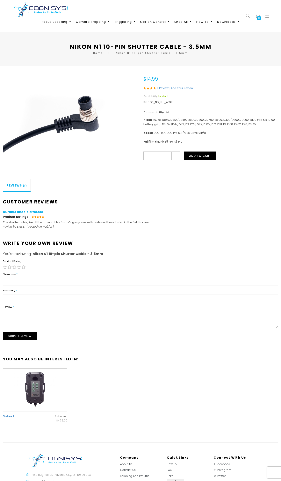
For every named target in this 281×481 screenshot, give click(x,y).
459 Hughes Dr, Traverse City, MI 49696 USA (61, 475)
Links (170, 476)
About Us (126, 464)
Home (98, 53)
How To (172, 464)
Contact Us (128, 470)
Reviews (17, 185)
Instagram (224, 470)
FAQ (169, 470)
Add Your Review (182, 88)
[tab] (17, 185)
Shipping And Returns (134, 476)
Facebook (223, 464)
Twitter (221, 476)
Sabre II (9, 416)
